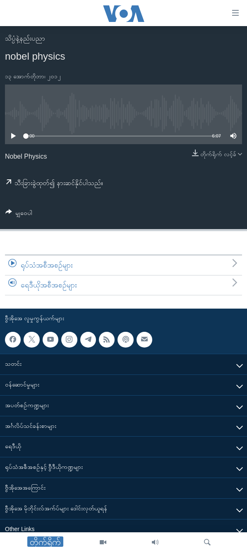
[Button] (18, 214)
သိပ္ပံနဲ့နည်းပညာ (25, 38)
